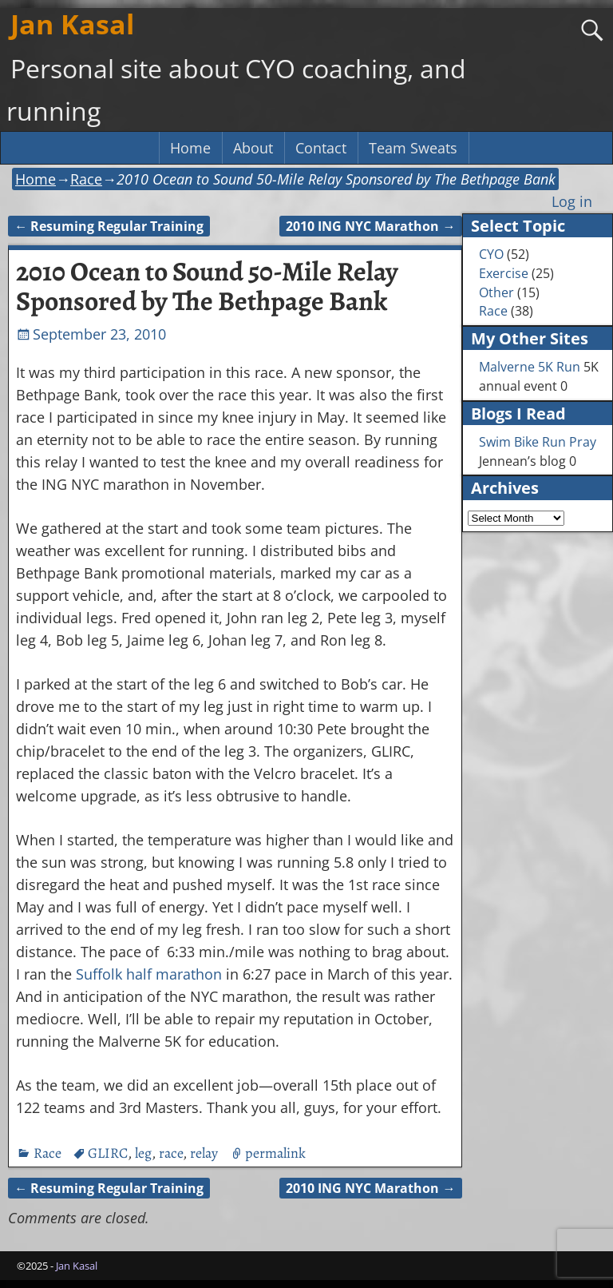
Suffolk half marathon (149, 974)
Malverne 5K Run (529, 367)
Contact (320, 147)
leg (143, 1153)
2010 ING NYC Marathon (370, 226)
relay (204, 1153)
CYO (491, 254)
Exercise (503, 273)
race (171, 1153)
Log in (572, 201)
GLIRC (108, 1153)
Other (496, 292)
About (253, 147)
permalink (275, 1153)
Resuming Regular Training (109, 226)
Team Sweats (413, 147)
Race (86, 179)
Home (190, 147)
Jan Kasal (72, 24)
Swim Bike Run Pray (537, 442)
